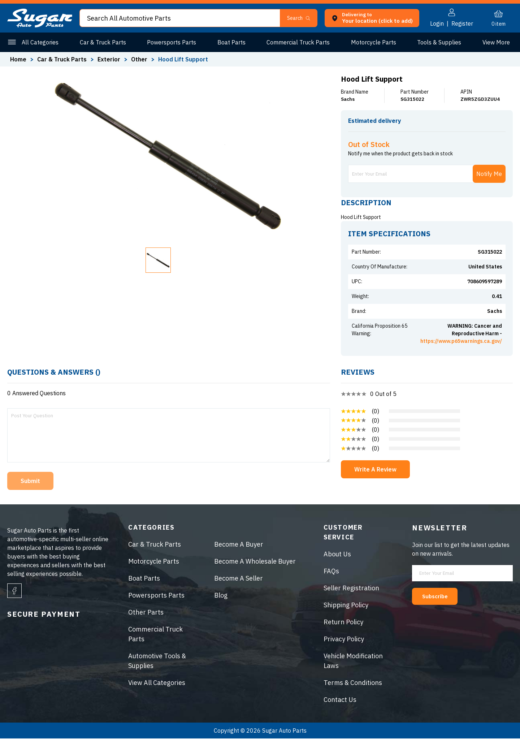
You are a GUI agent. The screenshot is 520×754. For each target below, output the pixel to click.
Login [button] (437, 23)
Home (18, 59)
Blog (221, 611)
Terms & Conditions (353, 698)
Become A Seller (238, 594)
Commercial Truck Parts (296, 42)
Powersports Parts (170, 42)
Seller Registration (351, 603)
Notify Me (489, 189)
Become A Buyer (238, 560)
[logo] (39, 25)
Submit (30, 496)
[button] (301, 18)
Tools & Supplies (437, 42)
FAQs (331, 586)
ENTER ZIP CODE (481, 133)
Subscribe (439, 611)
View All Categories (156, 698)
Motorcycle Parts (371, 42)
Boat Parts (230, 42)
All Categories (40, 42)
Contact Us (340, 715)
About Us (337, 569)
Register (462, 23)
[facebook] (14, 606)
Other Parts (495, 42)
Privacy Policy (344, 654)
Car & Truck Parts (102, 42)
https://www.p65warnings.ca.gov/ (461, 356)
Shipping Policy (346, 620)
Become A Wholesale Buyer (255, 577)
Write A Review (375, 484)
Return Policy (343, 637)
